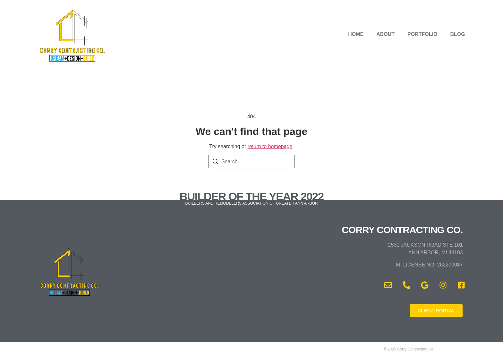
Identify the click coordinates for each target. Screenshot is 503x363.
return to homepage (270, 146)
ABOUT (385, 34)
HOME (355, 34)
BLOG (457, 34)
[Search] (215, 162)
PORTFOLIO (422, 34)
